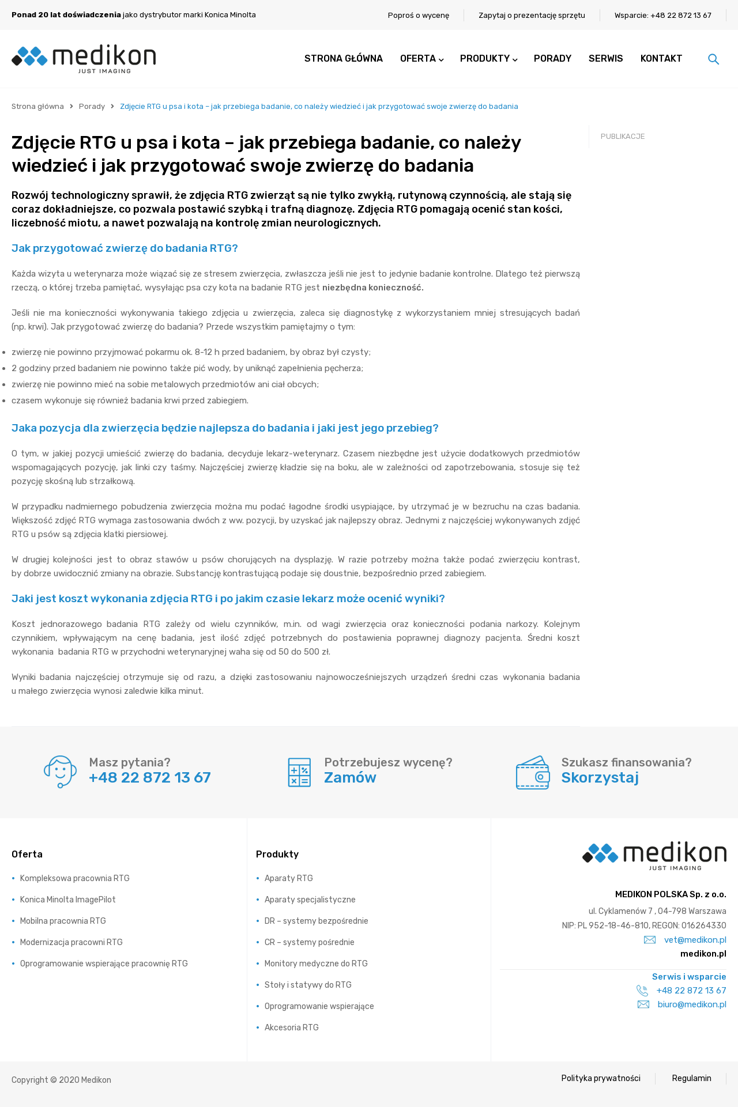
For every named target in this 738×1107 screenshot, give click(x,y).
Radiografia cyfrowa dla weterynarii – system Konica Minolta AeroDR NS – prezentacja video (650, 297)
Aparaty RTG (289, 878)
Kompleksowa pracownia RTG (75, 878)
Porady (92, 106)
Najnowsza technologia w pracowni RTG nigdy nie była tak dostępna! (654, 246)
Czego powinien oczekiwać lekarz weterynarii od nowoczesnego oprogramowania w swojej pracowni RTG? (649, 476)
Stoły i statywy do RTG (308, 985)
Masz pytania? (130, 762)
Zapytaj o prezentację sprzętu (532, 15)
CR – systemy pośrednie (310, 942)
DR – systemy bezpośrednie (316, 921)
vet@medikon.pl (685, 940)
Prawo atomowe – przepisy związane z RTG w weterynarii (653, 205)
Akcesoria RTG (292, 1028)
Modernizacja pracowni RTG (71, 942)
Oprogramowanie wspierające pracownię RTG (104, 964)
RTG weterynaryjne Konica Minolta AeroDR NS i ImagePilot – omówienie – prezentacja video (655, 413)
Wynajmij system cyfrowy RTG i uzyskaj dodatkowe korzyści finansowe (653, 165)
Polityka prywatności (601, 1078)
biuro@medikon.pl (682, 1004)
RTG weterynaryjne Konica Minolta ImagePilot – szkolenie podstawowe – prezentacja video (654, 355)
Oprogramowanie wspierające (319, 1006)
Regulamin (691, 1078)
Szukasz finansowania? (627, 762)
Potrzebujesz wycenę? (388, 762)
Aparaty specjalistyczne (310, 900)
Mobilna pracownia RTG (63, 921)
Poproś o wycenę (418, 15)
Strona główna (38, 106)
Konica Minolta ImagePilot (68, 900)
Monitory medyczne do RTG (316, 964)
